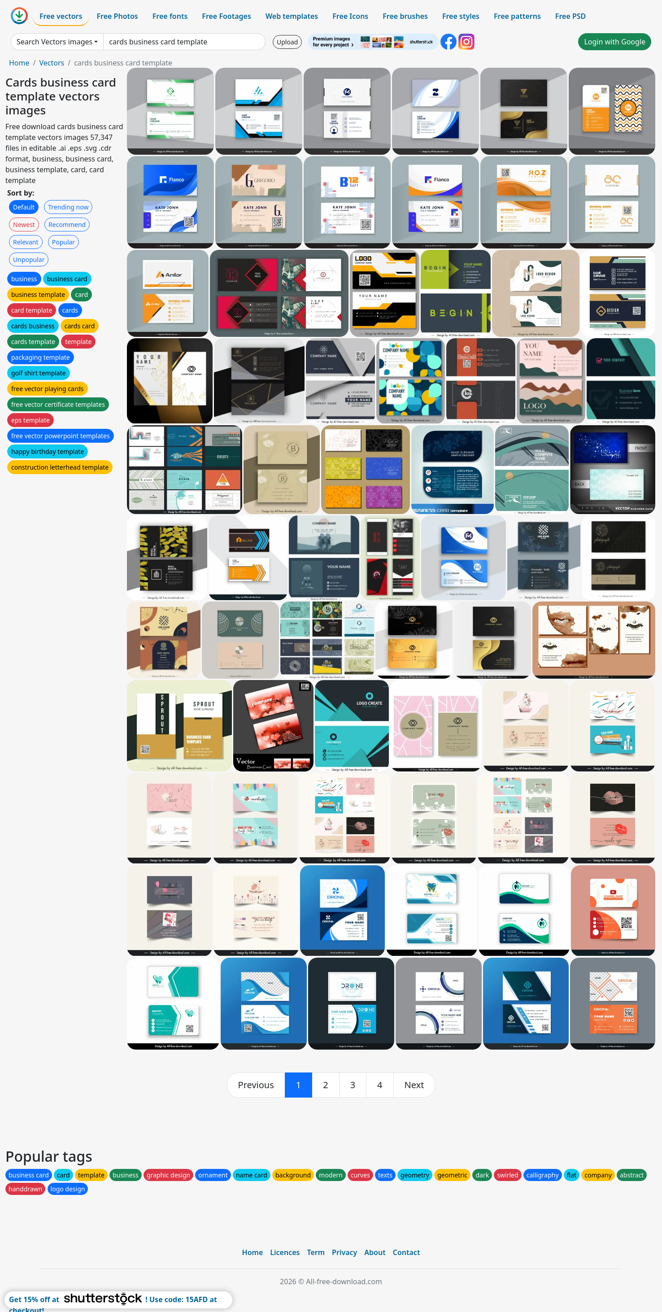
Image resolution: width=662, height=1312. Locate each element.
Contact (406, 1252)
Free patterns (517, 16)
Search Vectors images (54, 42)
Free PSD (570, 16)
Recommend (67, 224)
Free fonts (170, 16)
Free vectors (60, 16)
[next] (414, 1085)
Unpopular (28, 259)
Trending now (68, 207)
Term (316, 1252)
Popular (63, 242)
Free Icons (350, 16)
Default (24, 207)
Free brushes (405, 16)
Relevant (26, 242)
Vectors (51, 63)
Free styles (460, 16)
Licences (285, 1252)
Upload (287, 42)
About (374, 1252)
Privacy (344, 1252)
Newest (24, 224)
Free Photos (117, 16)
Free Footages (226, 16)
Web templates (292, 16)
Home (19, 63)
